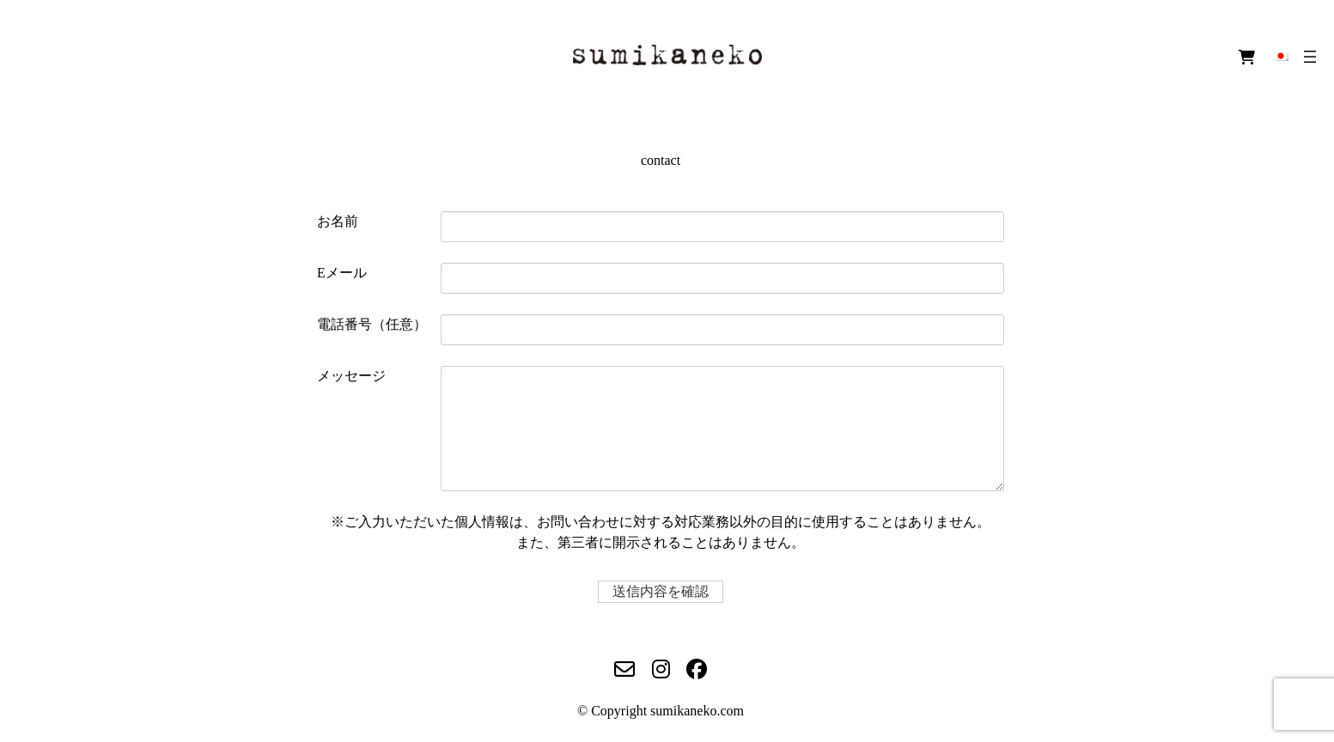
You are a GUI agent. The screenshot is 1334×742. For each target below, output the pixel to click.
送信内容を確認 (665, 591)
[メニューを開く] (1310, 56)
